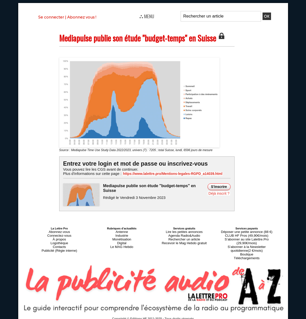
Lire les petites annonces (184, 231)
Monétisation (121, 237)
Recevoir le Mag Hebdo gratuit (184, 240)
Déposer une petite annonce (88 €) (246, 231)
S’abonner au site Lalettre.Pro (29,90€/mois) (247, 237)
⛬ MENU (146, 16)
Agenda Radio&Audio (184, 234)
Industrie (121, 234)
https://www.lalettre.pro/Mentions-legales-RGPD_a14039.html (166, 173)
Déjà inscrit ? (220, 193)
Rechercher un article (184, 237)
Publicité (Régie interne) (59, 246)
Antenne (122, 231)
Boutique (246, 246)
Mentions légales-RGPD (192, 313)
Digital (122, 240)
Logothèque (59, 240)
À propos (59, 237)
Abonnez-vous (59, 231)
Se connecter (51, 17)
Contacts (59, 243)
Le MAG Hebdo (121, 243)
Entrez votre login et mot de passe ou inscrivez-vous (132, 163)
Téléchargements (246, 249)
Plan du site (140, 316)
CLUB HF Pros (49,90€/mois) (247, 234)
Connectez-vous (59, 234)
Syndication (165, 316)
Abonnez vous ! (81, 17)
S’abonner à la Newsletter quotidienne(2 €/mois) (246, 242)
